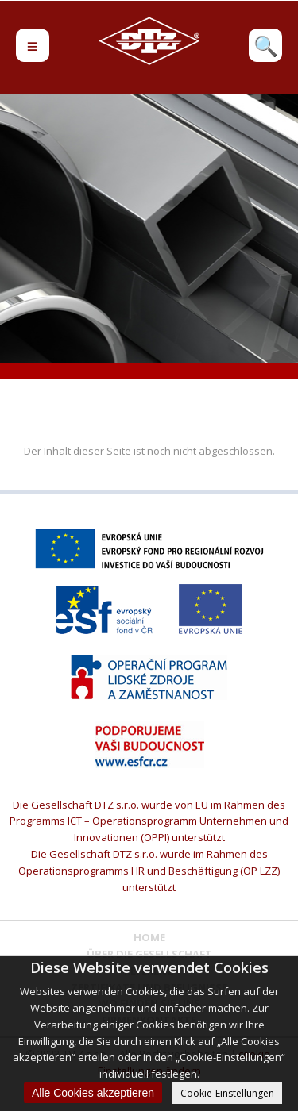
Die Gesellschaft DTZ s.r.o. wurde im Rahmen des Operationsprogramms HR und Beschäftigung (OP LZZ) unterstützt (149, 870)
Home (149, 937)
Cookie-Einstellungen (227, 1093)
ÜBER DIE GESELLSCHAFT (149, 954)
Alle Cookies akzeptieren (93, 1092)
